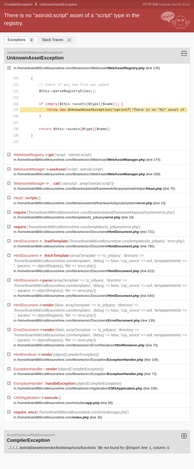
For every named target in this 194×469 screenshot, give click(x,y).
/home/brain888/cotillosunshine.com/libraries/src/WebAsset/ (81, 68)
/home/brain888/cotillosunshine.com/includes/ (59, 403)
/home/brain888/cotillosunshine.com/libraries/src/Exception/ (80, 360)
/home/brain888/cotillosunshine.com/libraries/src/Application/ (80, 388)
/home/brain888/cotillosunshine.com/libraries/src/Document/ (78, 232)
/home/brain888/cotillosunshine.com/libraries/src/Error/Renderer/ (81, 345)
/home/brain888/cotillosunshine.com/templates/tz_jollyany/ (69, 217)
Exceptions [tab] (21, 40)
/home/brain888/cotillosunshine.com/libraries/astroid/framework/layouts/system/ (85, 203)
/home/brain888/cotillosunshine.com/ (53, 417)
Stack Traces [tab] (57, 40)
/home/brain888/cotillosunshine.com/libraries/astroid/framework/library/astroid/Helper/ (90, 189)
